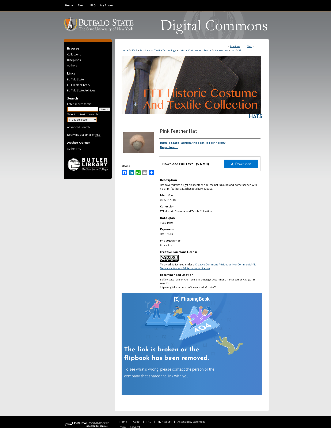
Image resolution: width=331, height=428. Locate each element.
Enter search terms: (79, 104)
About (136, 422)
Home (125, 50)
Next (249, 46)
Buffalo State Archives (81, 90)
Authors (72, 65)
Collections (74, 54)
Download (241, 164)
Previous (235, 46)
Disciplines (74, 60)
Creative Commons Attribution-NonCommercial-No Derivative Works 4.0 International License (208, 266)
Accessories (221, 50)
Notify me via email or (83, 135)
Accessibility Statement (191, 422)
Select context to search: (82, 114)
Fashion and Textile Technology (158, 50)
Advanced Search (78, 127)
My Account (164, 422)
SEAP (134, 50)
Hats (233, 50)
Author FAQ (74, 148)
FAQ (149, 422)
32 (240, 50)
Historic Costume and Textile (195, 50)
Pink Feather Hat (178, 131)
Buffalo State (75, 79)
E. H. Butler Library (78, 85)
